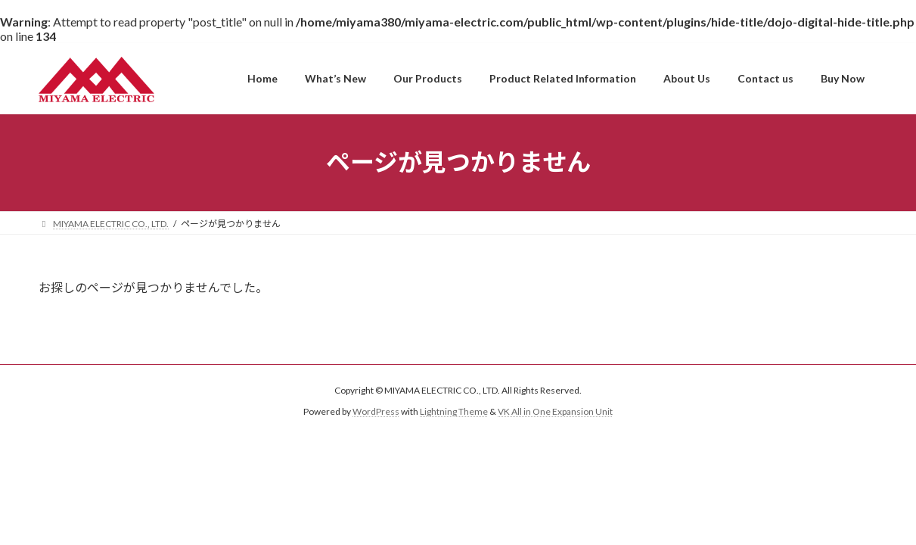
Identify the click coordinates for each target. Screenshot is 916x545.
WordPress (375, 411)
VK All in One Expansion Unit (555, 411)
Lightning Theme (454, 411)
